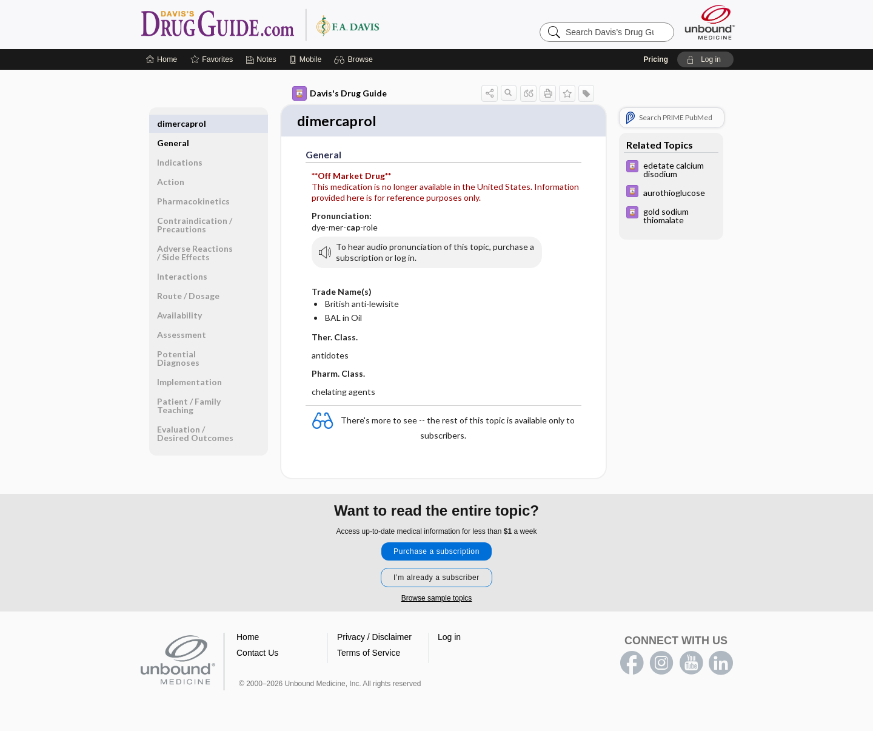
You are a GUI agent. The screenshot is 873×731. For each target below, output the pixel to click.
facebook (632, 664)
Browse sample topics (436, 599)
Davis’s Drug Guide (291, 24)
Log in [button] (449, 638)
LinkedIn (721, 664)
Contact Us (257, 654)
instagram (661, 664)
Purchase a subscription (436, 552)
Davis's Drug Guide (339, 93)
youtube (691, 664)
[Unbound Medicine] (710, 22)
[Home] (161, 59)
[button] (355, 59)
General (173, 123)
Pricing (655, 59)
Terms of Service (368, 654)
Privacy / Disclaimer (374, 638)
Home (247, 638)
